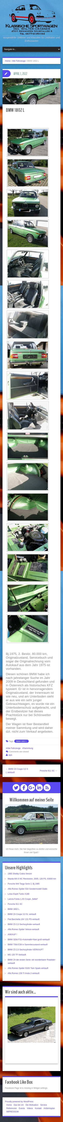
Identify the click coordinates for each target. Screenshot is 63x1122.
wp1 (10, 755)
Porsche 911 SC (15, 904)
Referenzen (11, 1108)
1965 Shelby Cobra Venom (20, 874)
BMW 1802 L (21, 741)
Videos (30, 1108)
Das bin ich (19, 1105)
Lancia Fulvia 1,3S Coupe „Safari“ (23, 899)
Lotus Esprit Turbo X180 (18, 894)
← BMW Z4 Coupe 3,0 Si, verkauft (17, 771)
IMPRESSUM (12, 1112)
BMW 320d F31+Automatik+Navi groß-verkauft (29, 939)
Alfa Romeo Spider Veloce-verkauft (23, 929)
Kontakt (38, 1108)
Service (43, 1105)
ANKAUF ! (12, 934)
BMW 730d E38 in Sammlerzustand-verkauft (28, 944)
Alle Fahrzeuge (19, 61)
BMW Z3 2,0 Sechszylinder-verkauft (24, 924)
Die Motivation (32, 1105)
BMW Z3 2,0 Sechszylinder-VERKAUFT (26, 949)
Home (7, 61)
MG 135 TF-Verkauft (17, 955)
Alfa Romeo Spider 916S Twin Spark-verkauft (28, 968)
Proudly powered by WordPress (19, 1101)
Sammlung (28, 748)
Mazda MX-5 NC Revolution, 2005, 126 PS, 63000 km (32, 879)
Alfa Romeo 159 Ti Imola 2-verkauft (23, 973)
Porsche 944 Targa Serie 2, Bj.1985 (23, 884)
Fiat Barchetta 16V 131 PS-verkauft (23, 919)
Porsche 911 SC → (48, 771)
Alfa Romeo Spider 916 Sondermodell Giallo (27, 889)
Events (22, 1108)
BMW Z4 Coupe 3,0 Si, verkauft (22, 914)
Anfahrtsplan (49, 1108)
